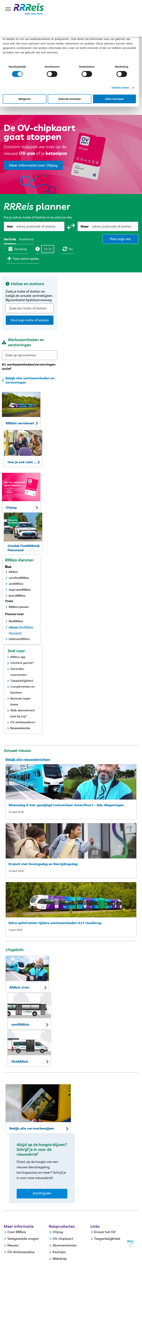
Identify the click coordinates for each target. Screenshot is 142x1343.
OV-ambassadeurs (22, 722)
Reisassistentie (20, 728)
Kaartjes (59, 1252)
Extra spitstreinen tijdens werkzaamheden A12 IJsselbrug (55, 923)
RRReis (13, 572)
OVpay (58, 1232)
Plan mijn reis (120, 239)
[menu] (8, 9)
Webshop (60, 1258)
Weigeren (24, 98)
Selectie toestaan (69, 98)
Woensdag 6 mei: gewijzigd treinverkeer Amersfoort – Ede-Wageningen (66, 805)
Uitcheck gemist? (22, 663)
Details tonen (120, 87)
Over (11, 1232)
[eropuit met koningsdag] (71, 840)
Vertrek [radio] (10, 239)
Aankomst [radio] (26, 239)
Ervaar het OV (105, 1232)
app (22, 657)
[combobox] (16, 226)
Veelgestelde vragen (23, 1238)
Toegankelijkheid (21, 680)
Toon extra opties (23, 258)
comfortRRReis (19, 578)
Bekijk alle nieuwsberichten (28, 759)
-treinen (23, 607)
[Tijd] (47, 249)
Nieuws (12, 1245)
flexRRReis (16, 621)
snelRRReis (16, 584)
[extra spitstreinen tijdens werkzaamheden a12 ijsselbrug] (71, 899)
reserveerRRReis (20, 589)
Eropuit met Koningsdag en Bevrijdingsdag (43, 864)
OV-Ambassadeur (21, 1252)
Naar (85, 226)
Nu (68, 249)
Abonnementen (65, 1245)
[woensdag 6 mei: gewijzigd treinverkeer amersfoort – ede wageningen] (71, 782)
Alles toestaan (114, 98)
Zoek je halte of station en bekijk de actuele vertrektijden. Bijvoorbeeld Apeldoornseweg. (29, 295)
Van (10, 226)
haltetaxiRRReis (19, 639)
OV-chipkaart (63, 1238)
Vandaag (18, 249)
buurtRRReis (17, 595)
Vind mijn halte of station (29, 320)
